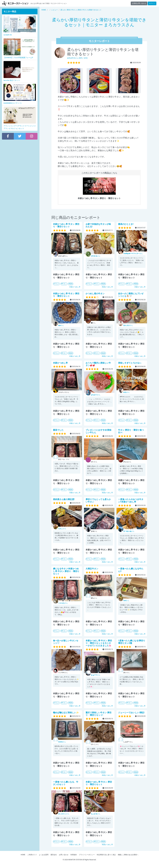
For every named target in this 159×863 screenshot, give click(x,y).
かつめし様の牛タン (95, 293)
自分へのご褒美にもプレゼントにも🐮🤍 (130, 294)
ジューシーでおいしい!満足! (131, 712)
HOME (23, 855)
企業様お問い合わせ (139, 3)
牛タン (64, 284)
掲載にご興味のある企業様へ (128, 855)
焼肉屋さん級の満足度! (64, 499)
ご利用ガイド (32, 855)
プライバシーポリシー (87, 855)
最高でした (58, 430)
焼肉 (71, 284)
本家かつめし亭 (74, 287)
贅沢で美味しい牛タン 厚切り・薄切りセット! (98, 713)
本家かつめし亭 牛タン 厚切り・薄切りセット (66, 225)
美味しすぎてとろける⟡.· (130, 363)
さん (95, 256)
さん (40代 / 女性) (77, 58)
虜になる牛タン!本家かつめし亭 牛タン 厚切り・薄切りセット (66, 571)
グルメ (57, 284)
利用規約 (73, 855)
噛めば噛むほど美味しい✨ (66, 712)
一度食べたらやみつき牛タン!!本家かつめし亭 (130, 500)
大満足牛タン (92, 568)
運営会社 (54, 855)
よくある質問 (43, 855)
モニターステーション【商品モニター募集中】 (15, 3)
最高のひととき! (125, 224)
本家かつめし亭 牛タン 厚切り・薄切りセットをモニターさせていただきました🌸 (99, 643)
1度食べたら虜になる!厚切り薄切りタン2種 (131, 641)
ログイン (152, 3)
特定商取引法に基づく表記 (106, 855)
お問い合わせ (63, 855)
